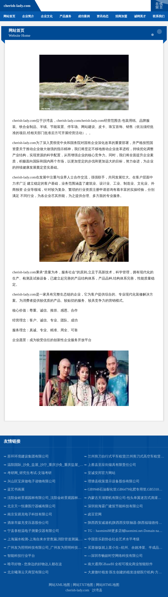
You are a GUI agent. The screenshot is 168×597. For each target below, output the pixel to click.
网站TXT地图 (83, 585)
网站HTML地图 (108, 585)
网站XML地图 (59, 585)
